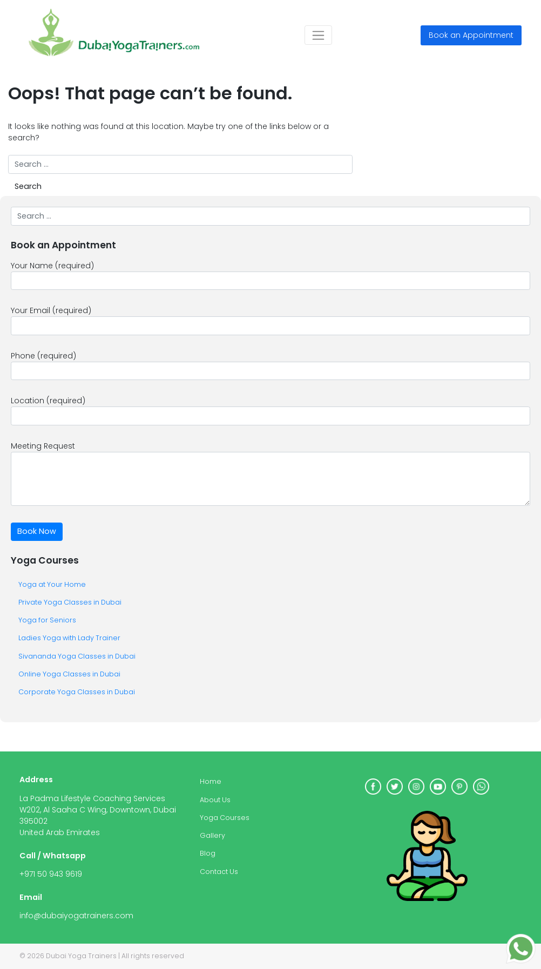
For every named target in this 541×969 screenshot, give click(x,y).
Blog (207, 853)
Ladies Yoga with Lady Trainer (69, 637)
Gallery (212, 835)
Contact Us (219, 871)
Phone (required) (270, 365)
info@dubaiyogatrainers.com (76, 915)
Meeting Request (270, 473)
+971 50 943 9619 (50, 874)
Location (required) (270, 410)
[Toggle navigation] (318, 35)
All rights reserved (152, 955)
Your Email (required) (270, 320)
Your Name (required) (270, 275)
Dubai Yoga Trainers (81, 955)
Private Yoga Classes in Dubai (69, 602)
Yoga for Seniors (47, 620)
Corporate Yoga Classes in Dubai (76, 691)
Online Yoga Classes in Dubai (69, 674)
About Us (215, 799)
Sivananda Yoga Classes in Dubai (77, 656)
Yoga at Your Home (52, 584)
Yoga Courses (224, 817)
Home (210, 781)
